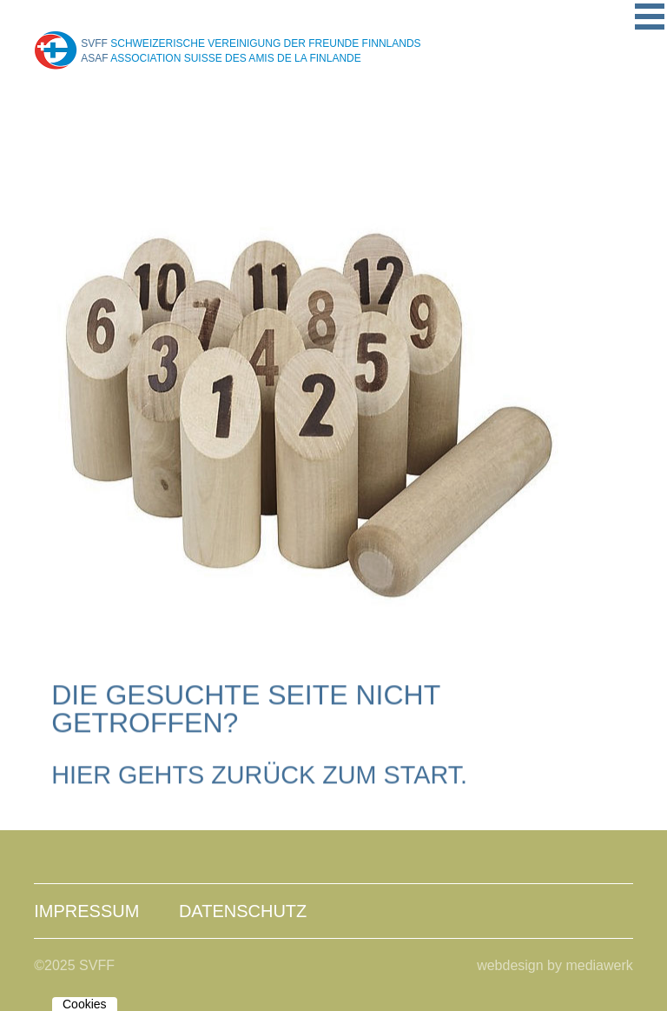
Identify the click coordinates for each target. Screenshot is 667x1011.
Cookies (85, 1004)
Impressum (86, 911)
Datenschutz (243, 911)
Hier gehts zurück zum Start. (259, 775)
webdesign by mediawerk (555, 965)
